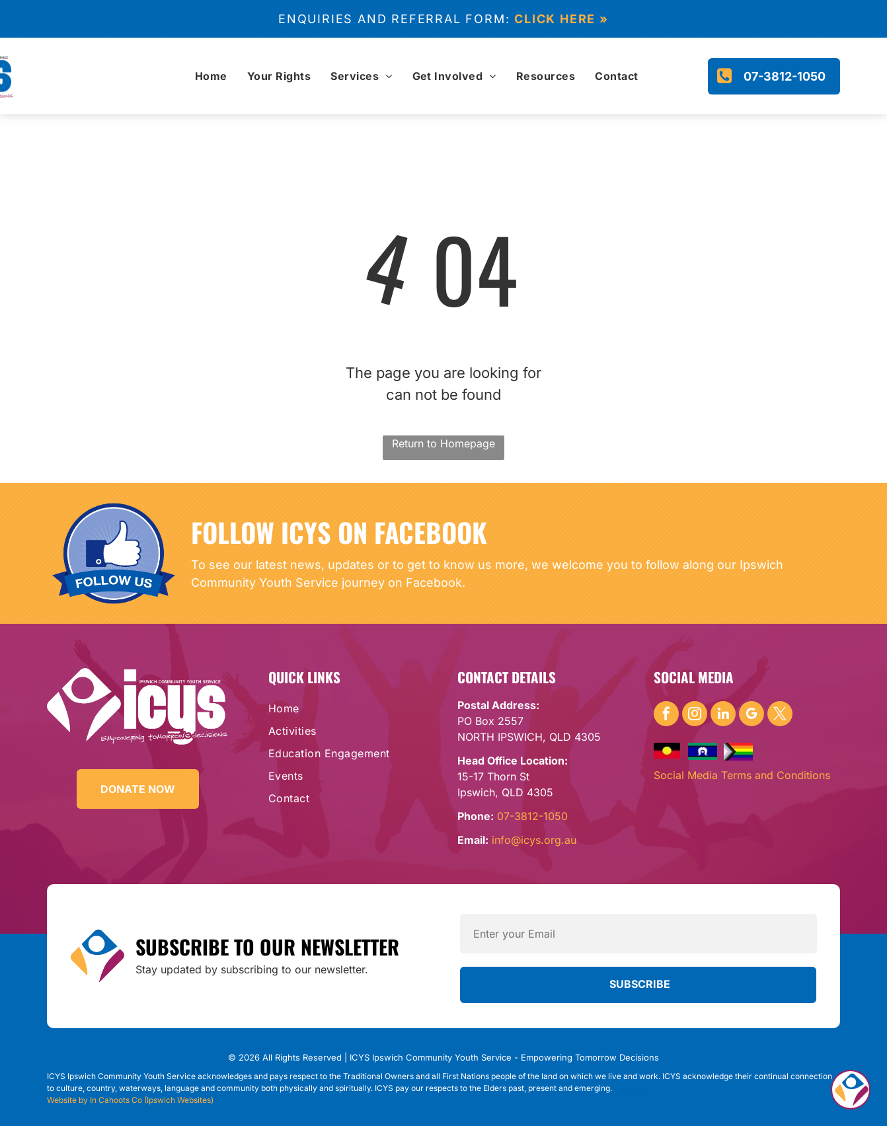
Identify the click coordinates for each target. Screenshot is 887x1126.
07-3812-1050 (532, 816)
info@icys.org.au (534, 839)
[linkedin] (723, 715)
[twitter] (779, 715)
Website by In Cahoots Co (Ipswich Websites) (130, 1100)
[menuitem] (211, 76)
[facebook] (666, 715)
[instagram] (694, 715)
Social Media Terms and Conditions (742, 775)
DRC (619, 1089)
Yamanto (637, 1089)
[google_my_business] (751, 715)
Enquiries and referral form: (394, 19)
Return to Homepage (443, 443)
